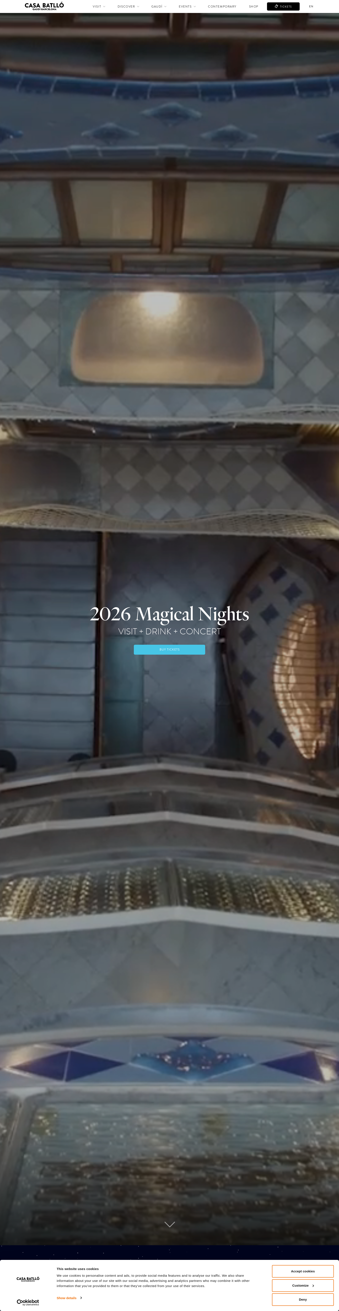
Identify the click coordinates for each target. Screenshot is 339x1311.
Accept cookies (303, 1271)
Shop (253, 7)
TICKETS (285, 6)
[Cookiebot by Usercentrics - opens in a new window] (28, 1302)
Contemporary (222, 7)
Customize (303, 1285)
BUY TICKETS (170, 650)
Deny (303, 1299)
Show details (67, 1298)
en (311, 6)
